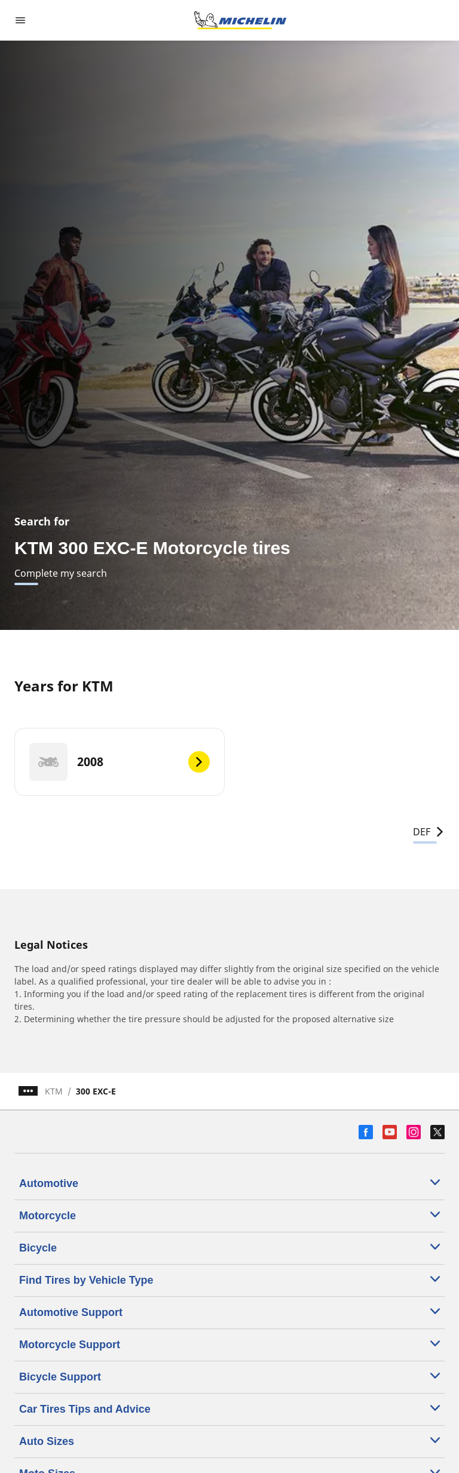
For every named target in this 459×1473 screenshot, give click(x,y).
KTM (54, 1091)
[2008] (119, 762)
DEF (429, 831)
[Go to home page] (240, 20)
